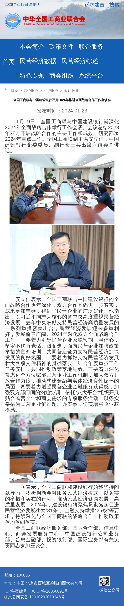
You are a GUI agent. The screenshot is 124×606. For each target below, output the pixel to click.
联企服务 (91, 46)
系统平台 (91, 75)
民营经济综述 (80, 60)
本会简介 (32, 46)
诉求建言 (95, 4)
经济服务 (51, 91)
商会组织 (61, 75)
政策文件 (61, 46)
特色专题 (32, 75)
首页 (8, 61)
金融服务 (71, 91)
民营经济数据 (38, 60)
